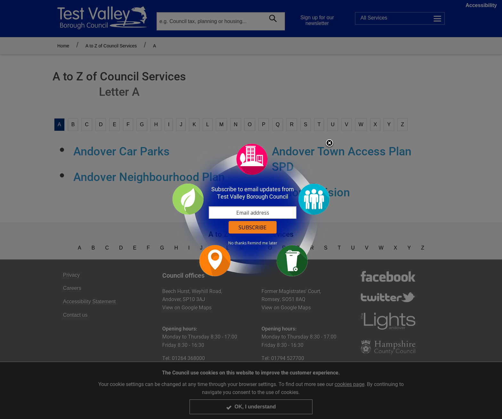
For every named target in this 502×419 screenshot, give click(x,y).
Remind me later (262, 243)
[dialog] (251, 209)
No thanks (237, 243)
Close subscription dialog (329, 143)
